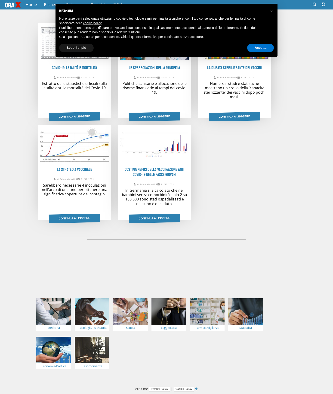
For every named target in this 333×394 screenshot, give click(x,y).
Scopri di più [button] (76, 47)
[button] (271, 11)
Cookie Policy (184, 389)
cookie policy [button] (92, 23)
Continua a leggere (74, 116)
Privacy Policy (159, 389)
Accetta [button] (260, 47)
